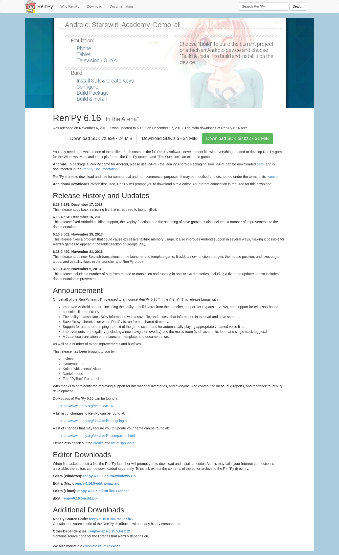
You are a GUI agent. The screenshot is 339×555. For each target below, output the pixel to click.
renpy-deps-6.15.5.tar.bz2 (109, 531)
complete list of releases (101, 546)
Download (94, 6)
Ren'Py (45, 6)
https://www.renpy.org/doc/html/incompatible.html (97, 436)
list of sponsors (122, 443)
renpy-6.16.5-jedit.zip (80, 498)
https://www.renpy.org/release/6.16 (86, 406)
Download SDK (101, 138)
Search (298, 6)
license (272, 177)
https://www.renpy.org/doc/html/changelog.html (95, 421)
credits (98, 443)
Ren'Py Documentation (100, 169)
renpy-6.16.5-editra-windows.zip (109, 476)
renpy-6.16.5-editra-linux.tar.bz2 (103, 491)
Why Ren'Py (69, 6)
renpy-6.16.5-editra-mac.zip (97, 483)
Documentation (121, 6)
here (260, 164)
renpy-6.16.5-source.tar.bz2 (111, 519)
